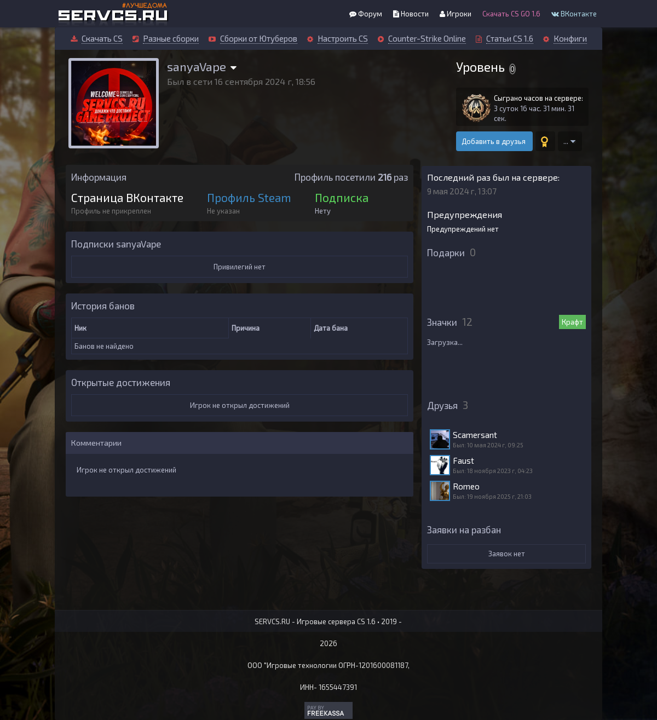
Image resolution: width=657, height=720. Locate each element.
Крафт (572, 322)
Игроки (455, 13)
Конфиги (570, 38)
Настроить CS (343, 38)
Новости (411, 13)
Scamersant (475, 435)
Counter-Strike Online (427, 38)
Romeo (466, 486)
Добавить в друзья (494, 141)
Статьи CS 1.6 (509, 38)
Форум (365, 13)
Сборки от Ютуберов (258, 38)
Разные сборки (171, 38)
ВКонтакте (574, 13)
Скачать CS (102, 38)
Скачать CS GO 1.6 (511, 13)
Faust (463, 460)
